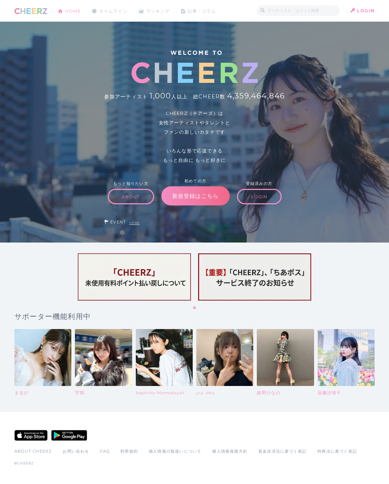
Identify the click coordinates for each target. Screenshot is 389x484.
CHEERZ (30, 11)
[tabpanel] (134, 277)
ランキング (159, 10)
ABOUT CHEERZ (33, 451)
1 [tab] (195, 308)
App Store (31, 435)
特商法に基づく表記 (337, 451)
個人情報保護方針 (229, 451)
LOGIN (366, 10)
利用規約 (129, 451)
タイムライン (113, 10)
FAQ (105, 451)
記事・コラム (202, 10)
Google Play (69, 435)
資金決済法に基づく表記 (282, 451)
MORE (134, 223)
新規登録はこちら (195, 195)
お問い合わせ (76, 451)
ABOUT (131, 196)
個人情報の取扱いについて (175, 451)
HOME (73, 10)
